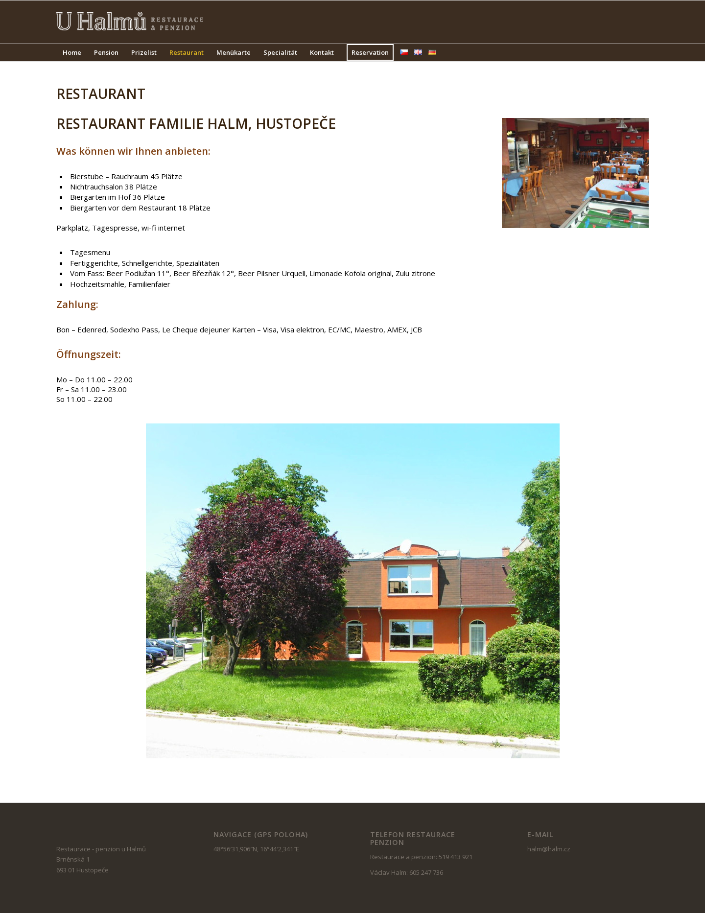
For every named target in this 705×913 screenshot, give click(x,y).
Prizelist (144, 52)
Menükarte (233, 52)
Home (72, 52)
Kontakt (322, 52)
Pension (106, 52)
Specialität (280, 52)
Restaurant (186, 52)
